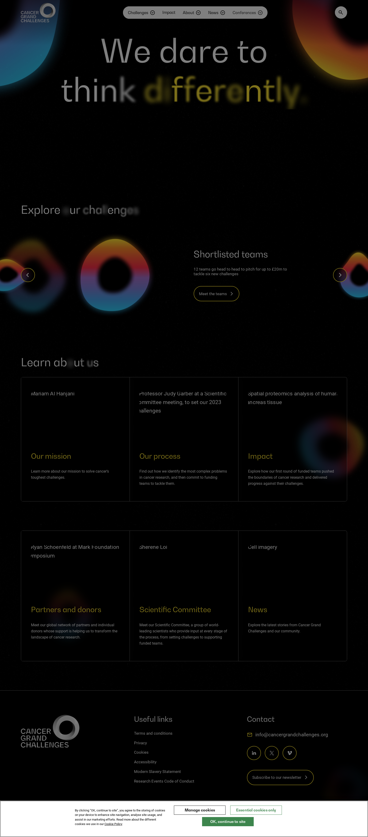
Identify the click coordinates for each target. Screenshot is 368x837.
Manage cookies (200, 814)
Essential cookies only (256, 814)
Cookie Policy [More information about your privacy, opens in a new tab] (113, 828)
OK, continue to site (227, 825)
